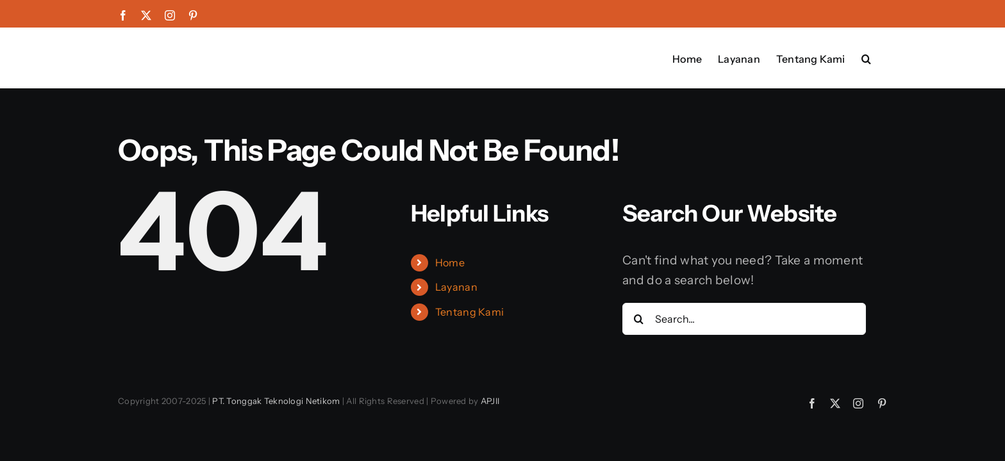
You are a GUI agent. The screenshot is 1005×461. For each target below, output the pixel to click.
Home (450, 262)
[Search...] (744, 319)
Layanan (456, 286)
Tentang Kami (469, 311)
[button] (882, 58)
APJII (490, 401)
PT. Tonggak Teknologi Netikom (276, 401)
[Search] (638, 319)
